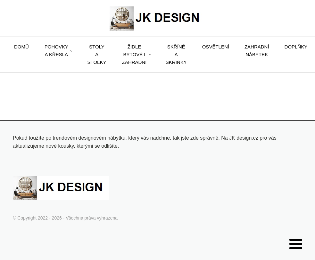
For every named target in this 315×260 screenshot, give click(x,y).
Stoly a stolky (96, 54)
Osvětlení (215, 46)
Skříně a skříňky (176, 54)
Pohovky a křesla (56, 50)
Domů (21, 46)
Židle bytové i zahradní (134, 54)
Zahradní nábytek (257, 50)
